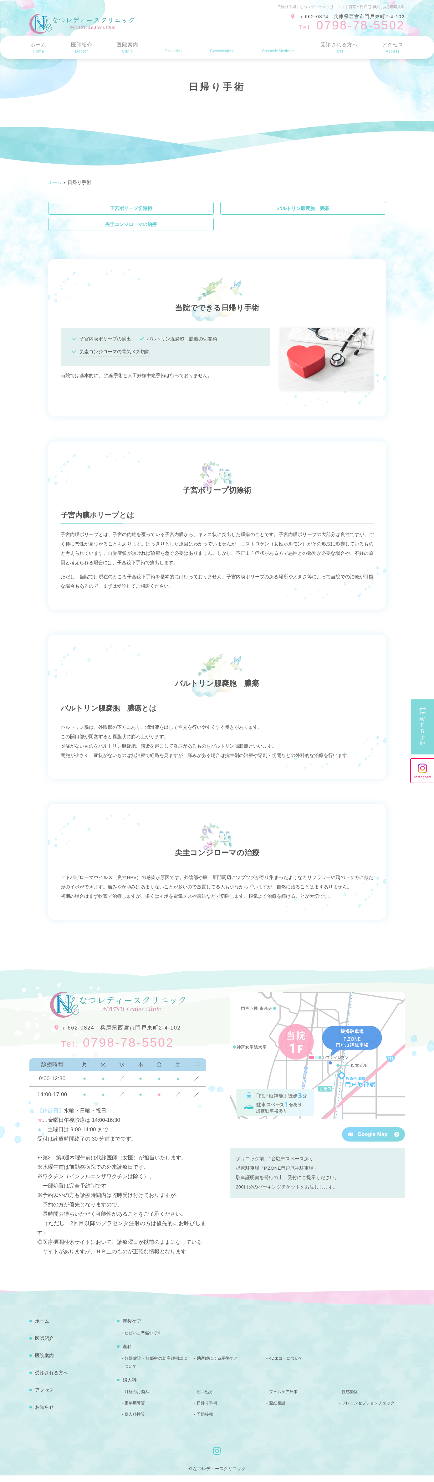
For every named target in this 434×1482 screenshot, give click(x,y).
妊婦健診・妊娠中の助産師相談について (156, 1368)
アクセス (393, 48)
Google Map (368, 1140)
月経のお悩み (137, 1398)
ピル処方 (205, 1398)
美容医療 (276, 48)
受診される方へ (339, 48)
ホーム (38, 48)
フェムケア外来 (283, 1398)
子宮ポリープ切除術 (131, 209)
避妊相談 (277, 1409)
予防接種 (205, 1420)
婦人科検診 (135, 1420)
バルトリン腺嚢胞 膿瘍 (303, 209)
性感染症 (350, 1398)
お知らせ (44, 1413)
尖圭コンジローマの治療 (131, 229)
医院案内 (125, 48)
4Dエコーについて (286, 1364)
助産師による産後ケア (217, 1364)
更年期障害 (135, 1409)
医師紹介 (80, 48)
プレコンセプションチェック (368, 1409)
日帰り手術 (207, 1409)
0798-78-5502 (117, 1048)
